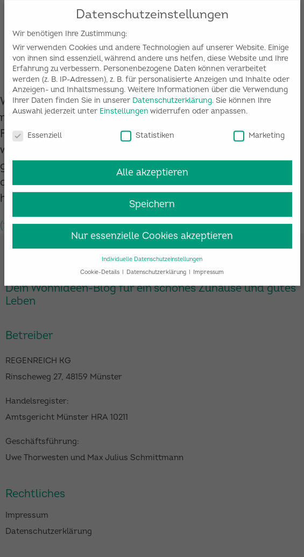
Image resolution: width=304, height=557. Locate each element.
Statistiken (147, 131)
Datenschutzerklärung (172, 96)
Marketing (259, 131)
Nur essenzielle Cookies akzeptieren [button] (152, 232)
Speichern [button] (152, 200)
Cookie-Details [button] (100, 268)
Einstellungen (124, 107)
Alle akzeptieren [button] (152, 168)
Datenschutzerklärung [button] (157, 268)
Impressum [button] (208, 268)
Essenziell (37, 131)
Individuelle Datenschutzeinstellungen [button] (152, 255)
